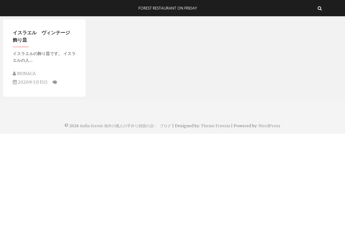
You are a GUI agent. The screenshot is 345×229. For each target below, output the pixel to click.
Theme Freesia (215, 125)
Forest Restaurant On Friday (167, 8)
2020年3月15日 (30, 82)
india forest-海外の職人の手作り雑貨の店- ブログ (125, 125)
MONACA (24, 73)
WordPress (269, 125)
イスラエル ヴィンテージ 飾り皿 (44, 36)
